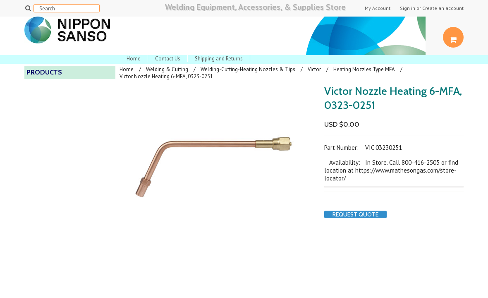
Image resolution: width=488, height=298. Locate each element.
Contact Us (167, 58)
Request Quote (355, 214)
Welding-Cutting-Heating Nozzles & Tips (248, 69)
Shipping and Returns (219, 58)
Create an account (443, 8)
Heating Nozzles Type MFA (364, 69)
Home (134, 58)
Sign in (407, 8)
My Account (377, 8)
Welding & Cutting (167, 69)
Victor (314, 69)
